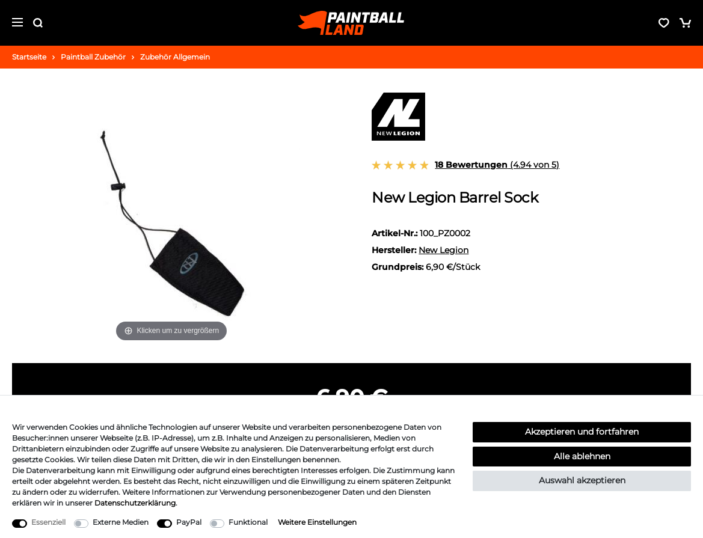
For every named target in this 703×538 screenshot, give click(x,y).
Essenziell (48, 522)
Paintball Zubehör (93, 56)
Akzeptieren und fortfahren (582, 431)
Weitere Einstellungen (317, 522)
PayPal (188, 522)
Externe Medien (121, 522)
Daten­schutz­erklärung (135, 502)
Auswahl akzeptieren (582, 480)
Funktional (248, 522)
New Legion (443, 250)
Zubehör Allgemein (175, 56)
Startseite (29, 56)
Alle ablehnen (582, 456)
